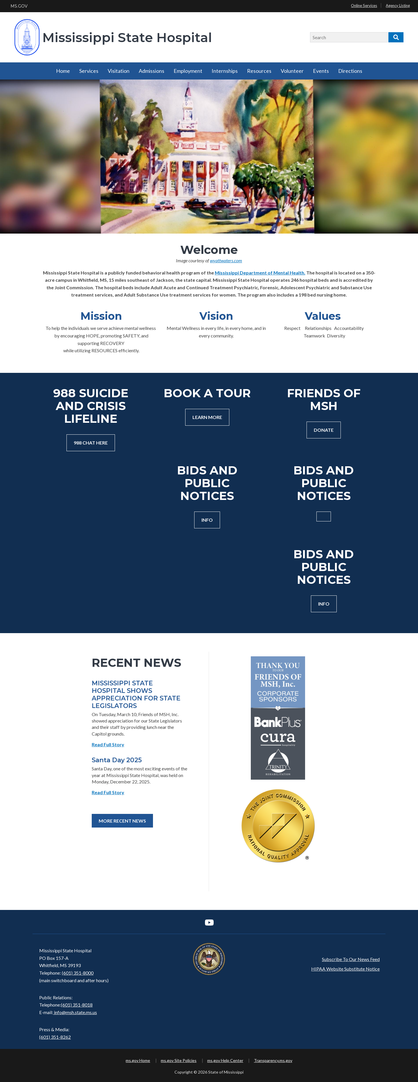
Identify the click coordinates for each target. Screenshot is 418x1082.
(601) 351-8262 (55, 1037)
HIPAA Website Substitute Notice (345, 968)
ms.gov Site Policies (179, 1060)
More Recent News (122, 820)
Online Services (364, 5)
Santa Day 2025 (117, 760)
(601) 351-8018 (77, 1004)
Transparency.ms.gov (273, 1060)
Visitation (118, 71)
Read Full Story (108, 744)
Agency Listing (398, 5)
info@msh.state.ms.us (75, 1012)
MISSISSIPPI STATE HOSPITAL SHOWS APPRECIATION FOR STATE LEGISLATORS (136, 694)
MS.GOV (19, 6)
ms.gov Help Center (225, 1060)
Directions (350, 71)
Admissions (151, 71)
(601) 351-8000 (77, 973)
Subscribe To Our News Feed (351, 959)
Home (63, 71)
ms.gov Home (138, 1060)
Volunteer (292, 71)
